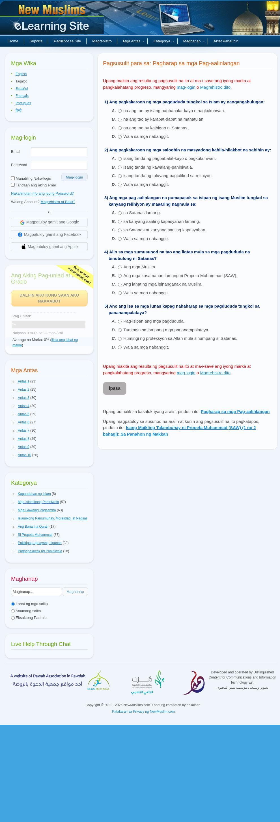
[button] (13, 381)
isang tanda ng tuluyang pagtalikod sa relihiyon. (168, 175)
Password (19, 165)
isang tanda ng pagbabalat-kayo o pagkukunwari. (169, 158)
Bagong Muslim (52, 20)
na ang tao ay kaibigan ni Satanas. (155, 127)
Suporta (36, 41)
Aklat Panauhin (226, 41)
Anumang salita (26, 611)
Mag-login (74, 177)
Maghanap (194, 41)
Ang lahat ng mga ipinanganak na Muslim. (162, 284)
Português (23, 103)
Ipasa (114, 388)
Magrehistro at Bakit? (57, 202)
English (21, 74)
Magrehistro (102, 41)
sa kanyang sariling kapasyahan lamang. (161, 221)
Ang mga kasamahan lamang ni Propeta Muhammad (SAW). (180, 275)
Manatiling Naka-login (31, 178)
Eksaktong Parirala (29, 618)
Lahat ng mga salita (29, 604)
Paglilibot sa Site (67, 41)
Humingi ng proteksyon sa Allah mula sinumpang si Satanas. (180, 338)
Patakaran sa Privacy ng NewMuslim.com (143, 712)
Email (15, 151)
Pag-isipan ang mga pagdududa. (154, 321)
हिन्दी (18, 110)
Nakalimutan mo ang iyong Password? (42, 193)
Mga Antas (134, 41)
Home (13, 41)
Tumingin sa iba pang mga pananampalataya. (166, 329)
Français (22, 96)
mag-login (186, 87)
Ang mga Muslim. (139, 266)
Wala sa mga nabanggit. (146, 136)
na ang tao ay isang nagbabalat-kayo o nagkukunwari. (174, 110)
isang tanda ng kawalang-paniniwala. (158, 167)
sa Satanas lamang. (142, 212)
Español (22, 89)
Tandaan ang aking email (34, 185)
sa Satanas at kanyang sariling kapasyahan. (164, 229)
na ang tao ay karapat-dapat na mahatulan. (163, 119)
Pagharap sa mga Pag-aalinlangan (235, 411)
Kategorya (164, 41)
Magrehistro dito (215, 87)
